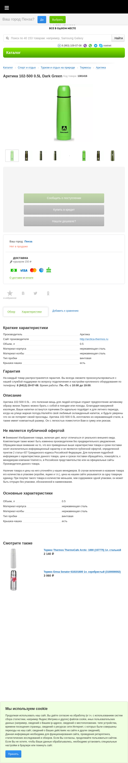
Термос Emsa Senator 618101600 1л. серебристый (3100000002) (82, 571)
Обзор (11, 311)
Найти (119, 38)
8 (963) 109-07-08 (72, 45)
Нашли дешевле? (64, 221)
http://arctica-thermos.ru (94, 339)
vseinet (107, 45)
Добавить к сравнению (65, 311)
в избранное (10, 298)
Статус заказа (116, 8)
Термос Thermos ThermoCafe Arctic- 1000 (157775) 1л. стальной (82, 550)
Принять (13, 754)
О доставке (16, 277)
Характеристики (32, 311)
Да (41, 19)
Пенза (28, 241)
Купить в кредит (64, 209)
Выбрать (57, 19)
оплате (29, 277)
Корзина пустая (94, 8)
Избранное (105, 8)
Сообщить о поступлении (64, 198)
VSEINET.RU (62, 26)
